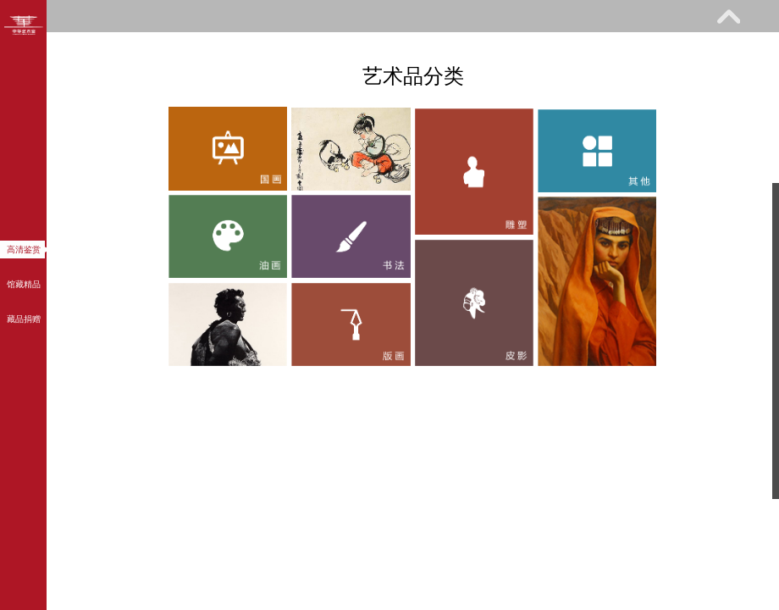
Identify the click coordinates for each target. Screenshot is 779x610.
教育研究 (411, 48)
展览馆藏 (280, 48)
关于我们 (315, 82)
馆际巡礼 (52, 82)
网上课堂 (543, 48)
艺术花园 (183, 82)
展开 (728, 16)
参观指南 (148, 48)
